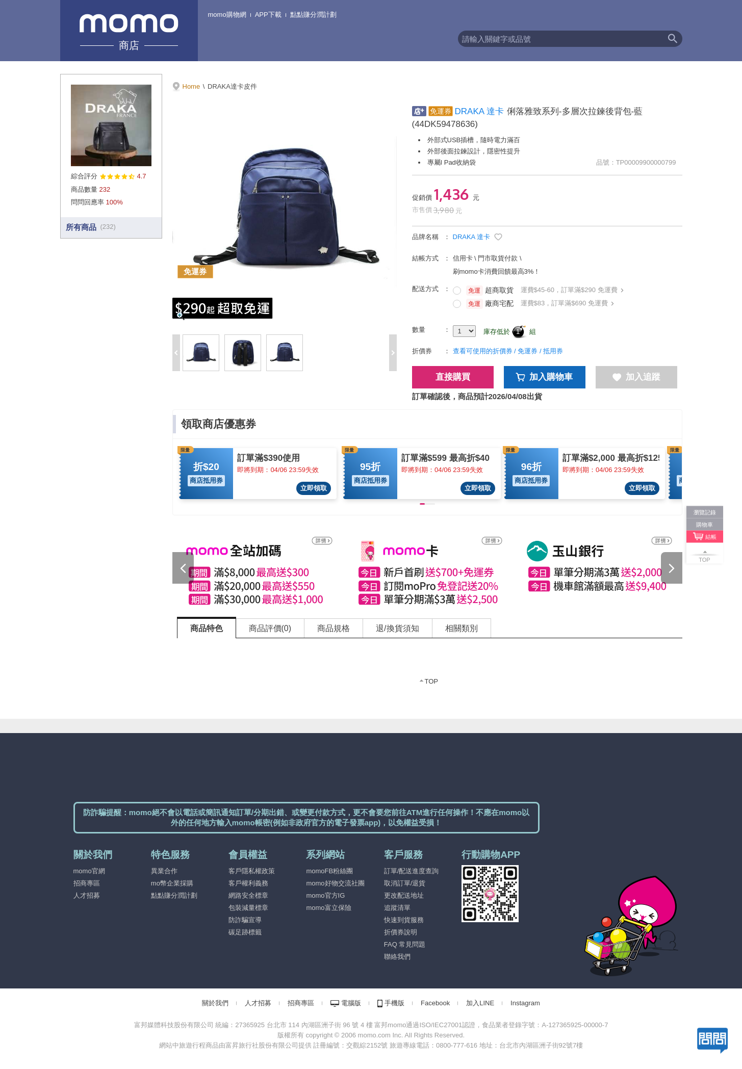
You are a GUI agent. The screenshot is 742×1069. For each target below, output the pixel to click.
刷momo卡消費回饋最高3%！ (497, 271)
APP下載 (268, 14)
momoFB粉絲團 (329, 871)
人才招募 (86, 895)
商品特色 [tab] (206, 628)
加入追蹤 (636, 377)
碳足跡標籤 (245, 932)
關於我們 (215, 1003)
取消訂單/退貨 (405, 883)
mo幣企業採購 (172, 883)
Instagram (525, 1003)
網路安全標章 (248, 895)
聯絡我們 (397, 956)
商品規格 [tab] (333, 628)
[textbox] (560, 39)
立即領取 (313, 488)
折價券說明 (400, 932)
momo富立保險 (328, 907)
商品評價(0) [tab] (270, 628)
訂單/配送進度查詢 (411, 871)
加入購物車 (544, 377)
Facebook (435, 1003)
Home (191, 86)
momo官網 (89, 871)
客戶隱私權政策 (251, 871)
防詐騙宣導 (245, 920)
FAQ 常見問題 (405, 944)
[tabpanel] (430, 668)
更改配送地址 (404, 895)
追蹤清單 (397, 907)
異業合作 (164, 871)
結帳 (711, 536)
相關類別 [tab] (461, 628)
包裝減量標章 (248, 907)
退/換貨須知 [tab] (397, 628)
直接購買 (453, 377)
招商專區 (86, 883)
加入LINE (480, 1003)
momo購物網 (227, 14)
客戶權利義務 (248, 883)
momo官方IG (325, 895)
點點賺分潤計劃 (313, 14)
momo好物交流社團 (335, 883)
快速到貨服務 (404, 920)
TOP (432, 681)
